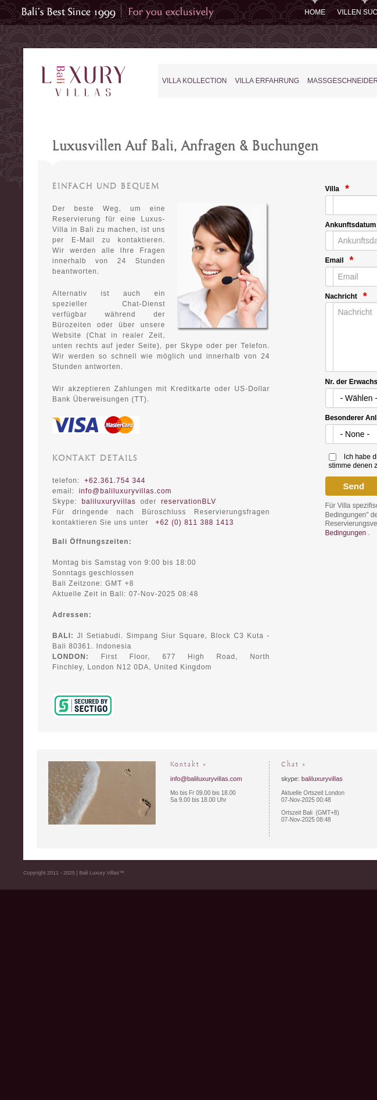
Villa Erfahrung (267, 81)
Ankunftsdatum (350, 225)
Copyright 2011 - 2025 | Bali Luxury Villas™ (73, 873)
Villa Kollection (194, 81)
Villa (332, 189)
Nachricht (341, 296)
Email (334, 260)
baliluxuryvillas (322, 778)
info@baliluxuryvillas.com (125, 491)
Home (314, 12)
